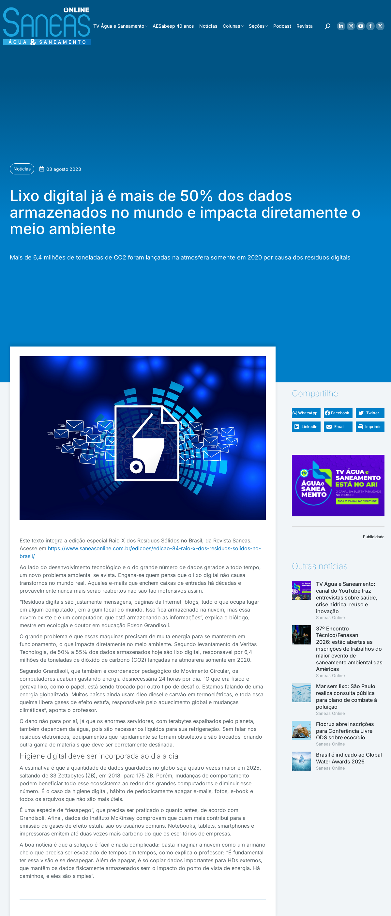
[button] (306, 413)
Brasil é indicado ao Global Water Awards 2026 (349, 758)
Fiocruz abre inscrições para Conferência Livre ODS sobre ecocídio (345, 731)
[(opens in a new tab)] (301, 652)
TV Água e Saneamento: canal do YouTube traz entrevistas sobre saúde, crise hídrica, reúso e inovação (346, 597)
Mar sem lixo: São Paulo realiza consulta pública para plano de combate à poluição (346, 696)
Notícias (22, 168)
